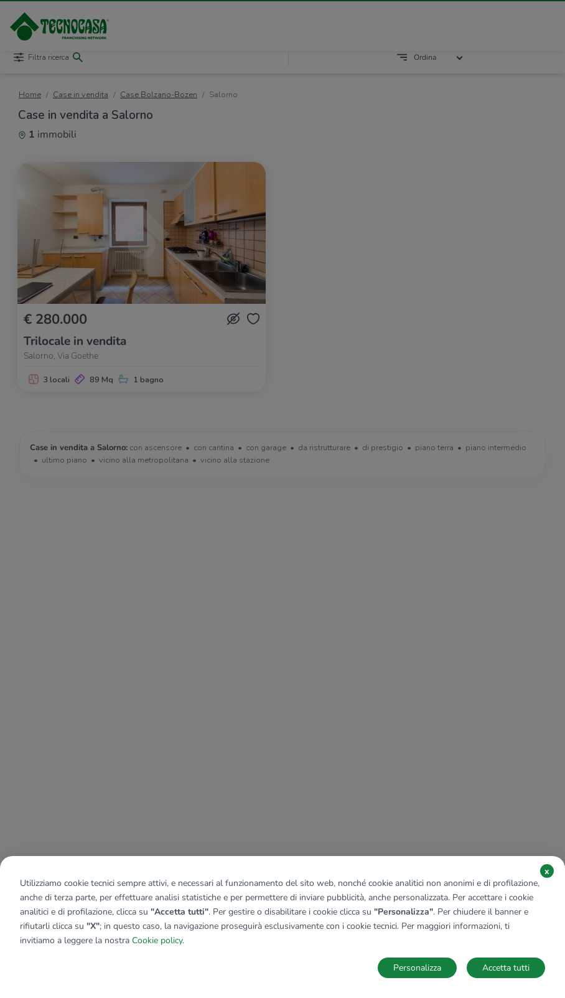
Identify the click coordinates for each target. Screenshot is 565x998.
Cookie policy (157, 940)
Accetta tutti (506, 968)
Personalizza (417, 968)
